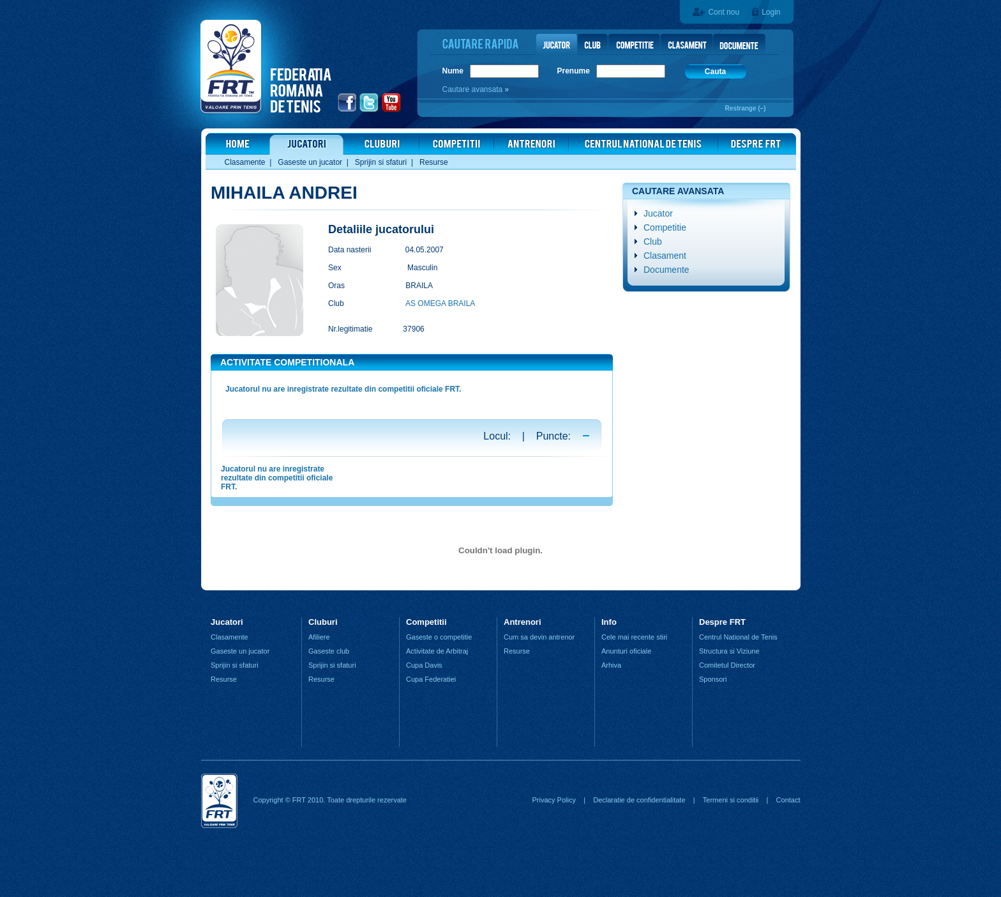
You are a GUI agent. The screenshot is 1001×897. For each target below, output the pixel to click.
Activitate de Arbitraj (437, 651)
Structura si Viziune (729, 651)
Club (653, 241)
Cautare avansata (473, 89)
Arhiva (611, 665)
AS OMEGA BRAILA (440, 303)
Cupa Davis (424, 665)
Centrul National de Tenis (738, 637)
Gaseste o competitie (439, 637)
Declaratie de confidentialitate (639, 800)
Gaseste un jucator (310, 162)
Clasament (665, 255)
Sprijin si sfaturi (381, 162)
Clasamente (245, 162)
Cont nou (723, 12)
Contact (788, 800)
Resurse (433, 162)
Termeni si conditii (730, 800)
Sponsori (712, 679)
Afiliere (319, 637)
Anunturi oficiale (626, 651)
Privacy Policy (553, 800)
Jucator (658, 213)
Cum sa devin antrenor (539, 637)
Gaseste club (328, 651)
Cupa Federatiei (431, 679)
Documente (666, 269)
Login (771, 12)
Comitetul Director (727, 665)
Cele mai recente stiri (634, 637)
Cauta (715, 71)
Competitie (665, 227)
